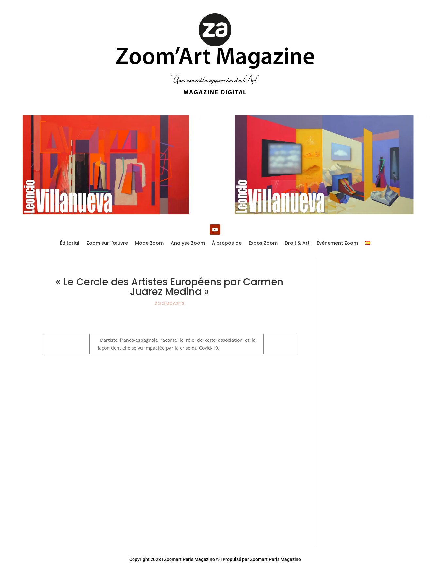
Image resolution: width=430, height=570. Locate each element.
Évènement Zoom (337, 243)
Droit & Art (297, 243)
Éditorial (69, 243)
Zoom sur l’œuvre (107, 243)
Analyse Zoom (188, 243)
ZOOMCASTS (169, 303)
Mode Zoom (149, 243)
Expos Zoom (263, 243)
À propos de (227, 243)
